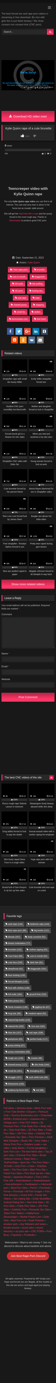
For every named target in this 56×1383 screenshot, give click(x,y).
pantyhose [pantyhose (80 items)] (15, 1039)
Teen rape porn (19, 269)
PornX (33, 1188)
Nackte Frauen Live (30, 1217)
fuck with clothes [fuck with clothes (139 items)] (18, 988)
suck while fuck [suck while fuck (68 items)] (38, 1077)
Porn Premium (36, 1137)
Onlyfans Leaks (32, 1144)
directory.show (24, 1108)
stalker (36, 312)
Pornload (18, 1191)
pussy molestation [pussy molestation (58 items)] (19, 1052)
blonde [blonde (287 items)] (14, 937)
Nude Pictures (36, 1220)
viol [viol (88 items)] (40, 1090)
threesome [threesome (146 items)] (16, 1084)
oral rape (20, 298)
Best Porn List (18, 1220)
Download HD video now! (28, 116)
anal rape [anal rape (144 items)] (15, 924)
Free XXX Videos (29, 1122)
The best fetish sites (32, 1151)
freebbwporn (31, 1184)
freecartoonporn (14, 1184)
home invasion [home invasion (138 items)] (17, 1007)
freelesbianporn (42, 1180)
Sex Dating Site (21, 1198)
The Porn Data (40, 1162)
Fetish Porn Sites (13, 1173)
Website (5, 679)
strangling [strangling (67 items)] (36, 1071)
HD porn (17, 290)
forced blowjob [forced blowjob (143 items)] (17, 981)
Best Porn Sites (19, 1188)
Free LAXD (41, 1177)
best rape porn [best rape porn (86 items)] (17, 930)
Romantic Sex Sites (16, 1137)
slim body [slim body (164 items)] (41, 1064)
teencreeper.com (18, 319)
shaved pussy (19, 305)
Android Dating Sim (14, 1202)
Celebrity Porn (43, 1133)
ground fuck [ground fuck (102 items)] (37, 994)
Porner (7, 1191)
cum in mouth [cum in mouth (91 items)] (38, 956)
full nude (17, 283)
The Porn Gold (19, 1169)
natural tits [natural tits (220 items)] (16, 1026)
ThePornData (11, 1162)
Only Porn (20, 1166)
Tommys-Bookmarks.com (24, 1115)
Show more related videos (28, 584)
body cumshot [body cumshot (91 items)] (37, 937)
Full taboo (9, 1108)
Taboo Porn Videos (14, 1213)
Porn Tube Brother (15, 1111)
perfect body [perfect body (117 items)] (38, 1039)
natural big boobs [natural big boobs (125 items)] (19, 1020)
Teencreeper (15, 220)
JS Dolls (8, 1166)
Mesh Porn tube (43, 1108)
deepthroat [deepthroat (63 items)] (15, 968)
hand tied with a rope (28, 213)
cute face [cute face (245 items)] (15, 962)
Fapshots (16, 1235)
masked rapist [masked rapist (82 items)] (37, 1013)
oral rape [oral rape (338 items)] (36, 1032)
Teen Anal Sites (17, 1130)
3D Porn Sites (35, 1130)
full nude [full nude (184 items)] (15, 994)
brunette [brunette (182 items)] (15, 949)
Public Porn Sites (26, 1206)
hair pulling (36, 283)
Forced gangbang (36, 1148)
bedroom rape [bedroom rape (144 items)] (39, 924)
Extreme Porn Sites (27, 1155)
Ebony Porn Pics (12, 1144)
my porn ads (22, 1231)
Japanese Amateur (23, 1177)
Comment (6, 614)
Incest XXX (27, 1195)
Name (5, 653)
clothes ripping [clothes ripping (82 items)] (38, 949)
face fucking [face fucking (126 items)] (16, 975)
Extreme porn (20, 1119)
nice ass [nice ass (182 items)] (38, 1026)
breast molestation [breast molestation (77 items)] (19, 943)
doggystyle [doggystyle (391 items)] (38, 968)
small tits (19, 312)
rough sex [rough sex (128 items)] (15, 1058)
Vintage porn (10, 1122)
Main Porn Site (38, 1169)
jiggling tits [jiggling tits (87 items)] (42, 1007)
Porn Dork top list (33, 1173)
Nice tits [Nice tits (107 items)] (14, 1032)
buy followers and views (33, 1224)
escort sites (28, 1227)
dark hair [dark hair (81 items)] (36, 962)
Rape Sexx (30, 1159)
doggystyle (38, 276)
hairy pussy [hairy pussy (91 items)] (15, 1000)
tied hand (40, 319)
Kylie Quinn (33, 262)
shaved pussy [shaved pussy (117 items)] (17, 1064)
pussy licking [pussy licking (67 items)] (16, 1045)
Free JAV (8, 1180)
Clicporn (31, 1111)
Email (5, 666)
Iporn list (24, 1162)
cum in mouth (17, 276)
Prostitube (29, 1235)
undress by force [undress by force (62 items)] (18, 1090)
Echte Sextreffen (41, 1198)
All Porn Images (34, 1191)
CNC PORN (37, 1231)
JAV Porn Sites (25, 1133)
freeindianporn (23, 1180)
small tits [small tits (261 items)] (15, 1071)
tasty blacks (18, 1148)
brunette (39, 269)
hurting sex (35, 290)
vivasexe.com (37, 1119)
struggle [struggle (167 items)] (14, 1077)
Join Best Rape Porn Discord (28, 1256)
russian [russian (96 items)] (36, 1058)
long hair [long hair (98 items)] (14, 1013)
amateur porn (11, 1224)
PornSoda (44, 1188)
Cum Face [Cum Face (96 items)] (15, 956)
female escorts (11, 1227)
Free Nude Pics (30, 1126)
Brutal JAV (26, 1140)
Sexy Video (41, 1140)
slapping (38, 305)
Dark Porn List (11, 1151)
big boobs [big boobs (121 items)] (41, 930)
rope (36, 298)
